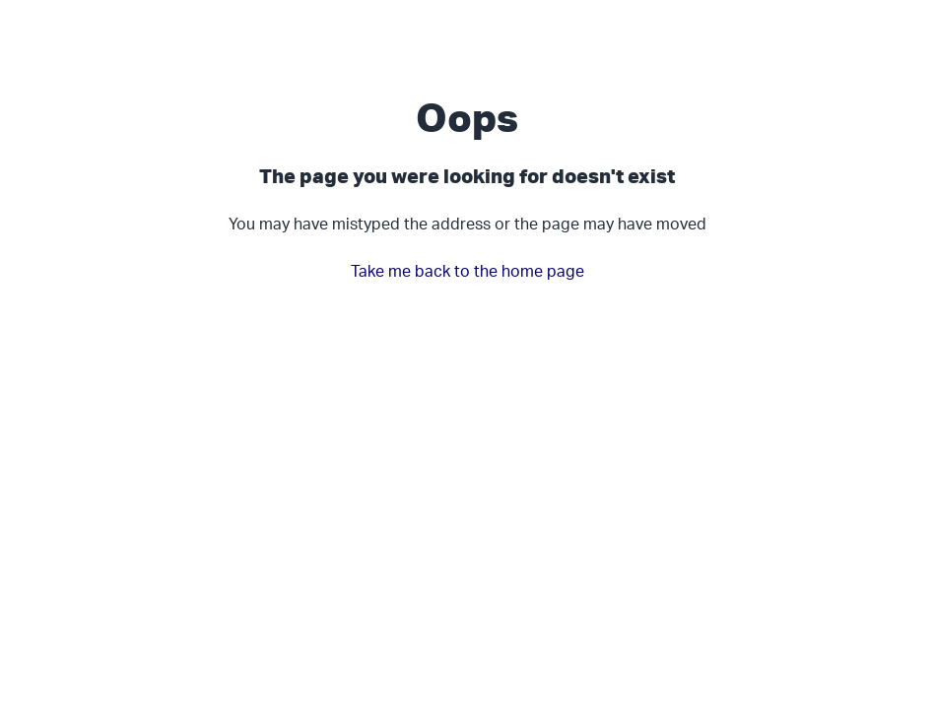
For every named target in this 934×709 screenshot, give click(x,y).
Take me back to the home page (467, 271)
